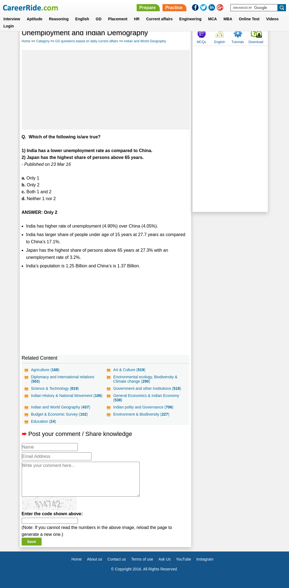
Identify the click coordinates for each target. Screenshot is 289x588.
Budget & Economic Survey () (59, 414)
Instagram (204, 559)
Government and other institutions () (147, 388)
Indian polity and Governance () (143, 407)
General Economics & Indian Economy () (146, 397)
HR (136, 19)
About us (94, 559)
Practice (173, 7)
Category (42, 41)
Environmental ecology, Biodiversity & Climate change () (145, 379)
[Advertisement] (106, 89)
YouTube (183, 559)
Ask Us (164, 559)
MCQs (201, 42)
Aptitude (34, 19)
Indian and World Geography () (60, 407)
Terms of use (142, 559)
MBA (228, 19)
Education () (43, 421)
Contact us (117, 559)
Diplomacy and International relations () (62, 379)
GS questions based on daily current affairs (86, 41)
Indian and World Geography (145, 41)
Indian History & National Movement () (67, 395)
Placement (117, 19)
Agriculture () (45, 370)
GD (98, 19)
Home (26, 41)
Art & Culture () (129, 370)
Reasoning (59, 19)
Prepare (147, 7)
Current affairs (159, 19)
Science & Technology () (55, 388)
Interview (12, 19)
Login (9, 26)
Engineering (190, 19)
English (82, 19)
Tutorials (238, 42)
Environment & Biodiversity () (141, 414)
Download (256, 42)
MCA (212, 19)
